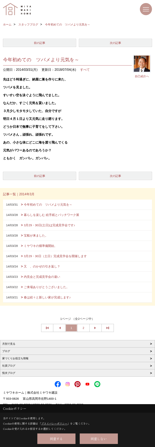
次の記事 (115, 42)
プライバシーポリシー (54, 423)
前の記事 (39, 42)
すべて (85, 69)
